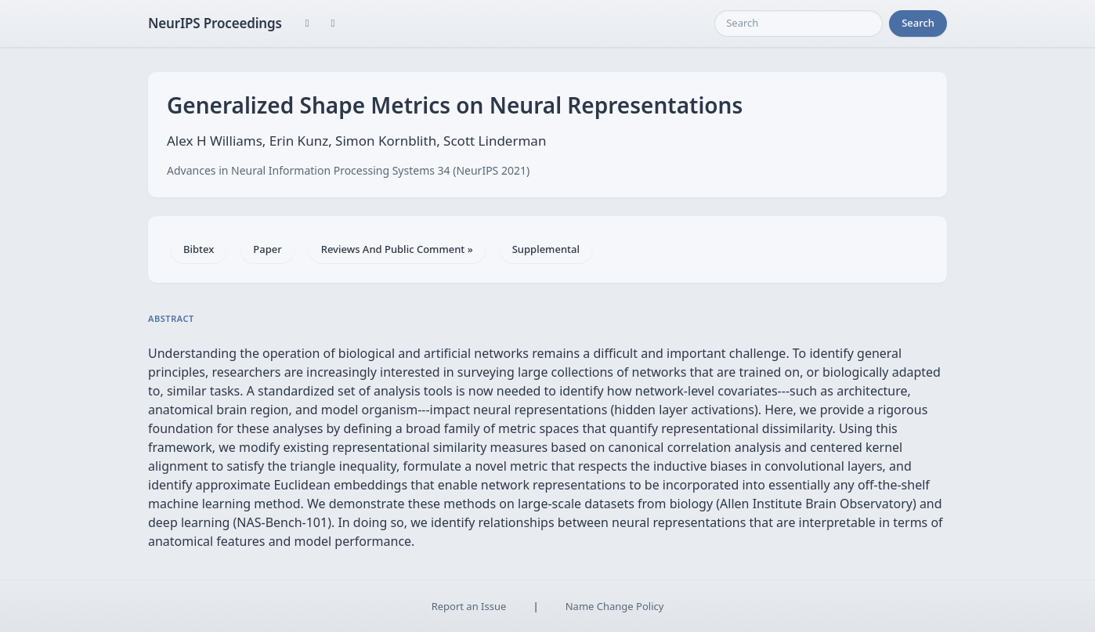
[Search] (798, 23)
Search (918, 23)
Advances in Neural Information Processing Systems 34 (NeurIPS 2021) (348, 170)
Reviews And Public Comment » (397, 249)
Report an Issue (469, 606)
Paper (267, 249)
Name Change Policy (615, 606)
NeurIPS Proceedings (215, 23)
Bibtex (198, 249)
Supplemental (546, 249)
